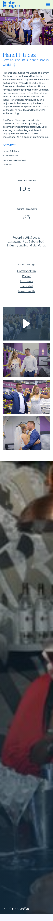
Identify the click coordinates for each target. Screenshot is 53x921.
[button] (47, 4)
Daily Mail (26, 286)
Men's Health (26, 291)
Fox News (26, 281)
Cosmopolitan (26, 271)
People (26, 276)
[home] (11, 4)
